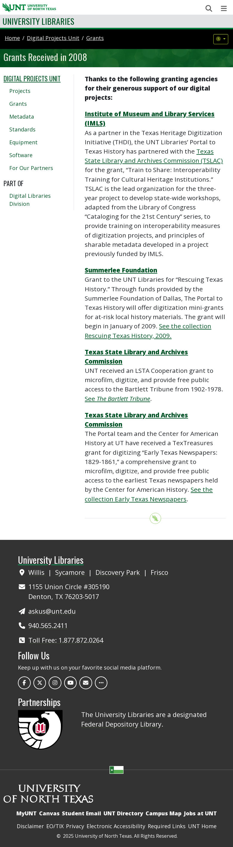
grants (95, 38)
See (117, 398)
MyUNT (26, 813)
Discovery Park (118, 572)
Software (21, 155)
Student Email (81, 813)
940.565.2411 (48, 625)
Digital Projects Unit (32, 78)
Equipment (23, 142)
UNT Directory (123, 813)
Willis (37, 572)
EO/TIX (55, 826)
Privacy (75, 826)
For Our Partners (31, 167)
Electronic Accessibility (116, 826)
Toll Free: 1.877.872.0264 (65, 640)
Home (12, 38)
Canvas (49, 813)
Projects (19, 90)
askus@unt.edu (52, 611)
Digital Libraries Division (30, 199)
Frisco (159, 572)
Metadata (21, 116)
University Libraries (38, 21)
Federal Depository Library (121, 724)
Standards (22, 129)
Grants (18, 103)
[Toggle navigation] (224, 8)
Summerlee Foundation (121, 270)
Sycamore (71, 572)
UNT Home (202, 826)
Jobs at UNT (200, 813)
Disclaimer (30, 826)
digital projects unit (53, 38)
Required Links (167, 826)
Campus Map (163, 813)
